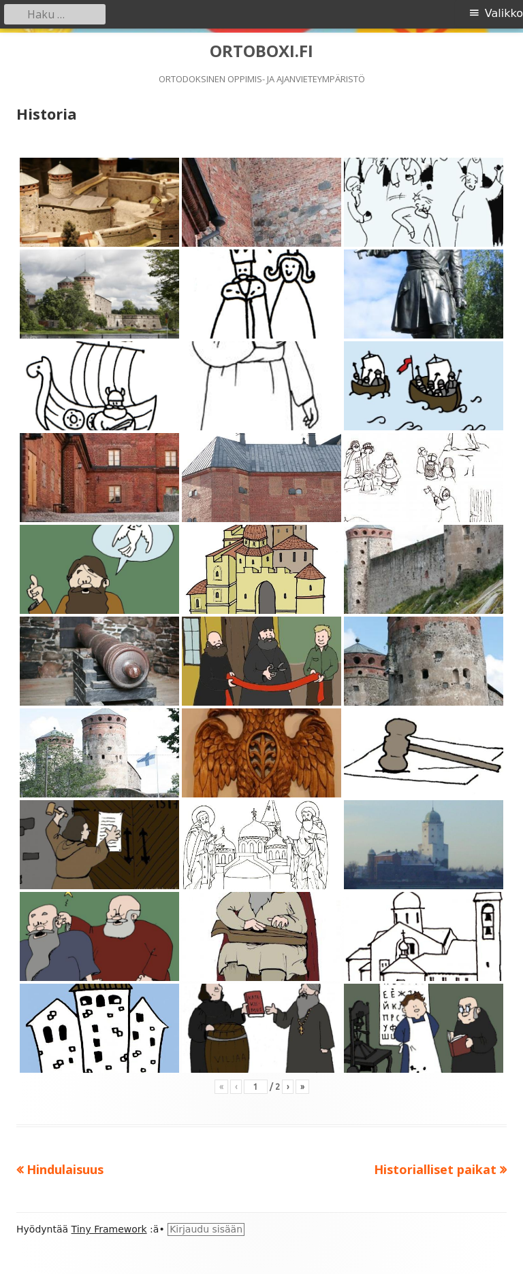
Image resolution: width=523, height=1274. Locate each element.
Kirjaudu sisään (206, 1229)
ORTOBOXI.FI (261, 51)
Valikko (504, 13)
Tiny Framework (109, 1229)
